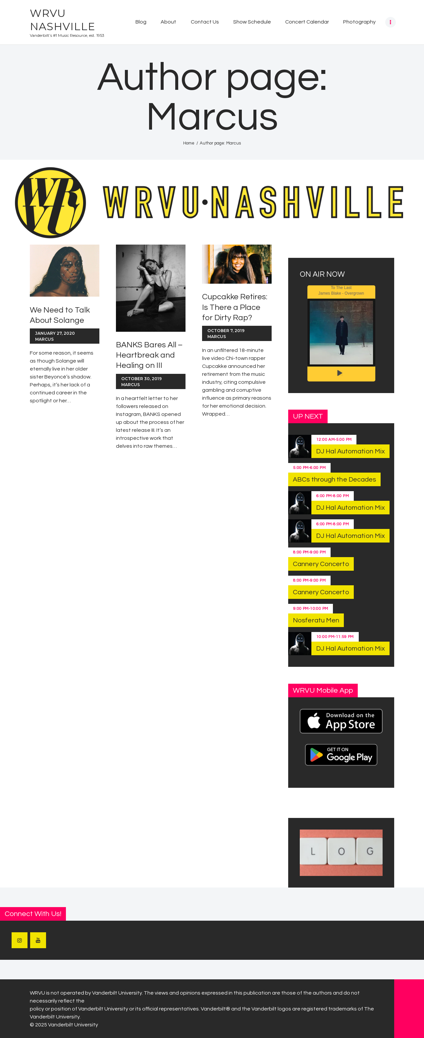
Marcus (44, 339)
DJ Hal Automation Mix (350, 451)
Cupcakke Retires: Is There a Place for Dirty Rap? (234, 307)
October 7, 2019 (225, 330)
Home (188, 143)
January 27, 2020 (55, 333)
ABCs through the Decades (334, 479)
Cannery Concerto (321, 564)
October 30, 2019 (141, 378)
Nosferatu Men (316, 620)
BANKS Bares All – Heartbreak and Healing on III (149, 355)
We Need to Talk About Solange (60, 315)
